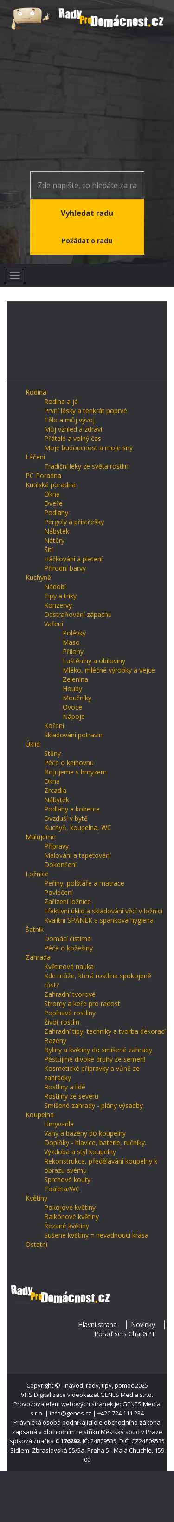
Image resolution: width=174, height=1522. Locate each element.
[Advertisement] (87, 102)
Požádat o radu (87, 240)
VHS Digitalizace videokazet (60, 1394)
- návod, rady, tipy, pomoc (98, 1385)
